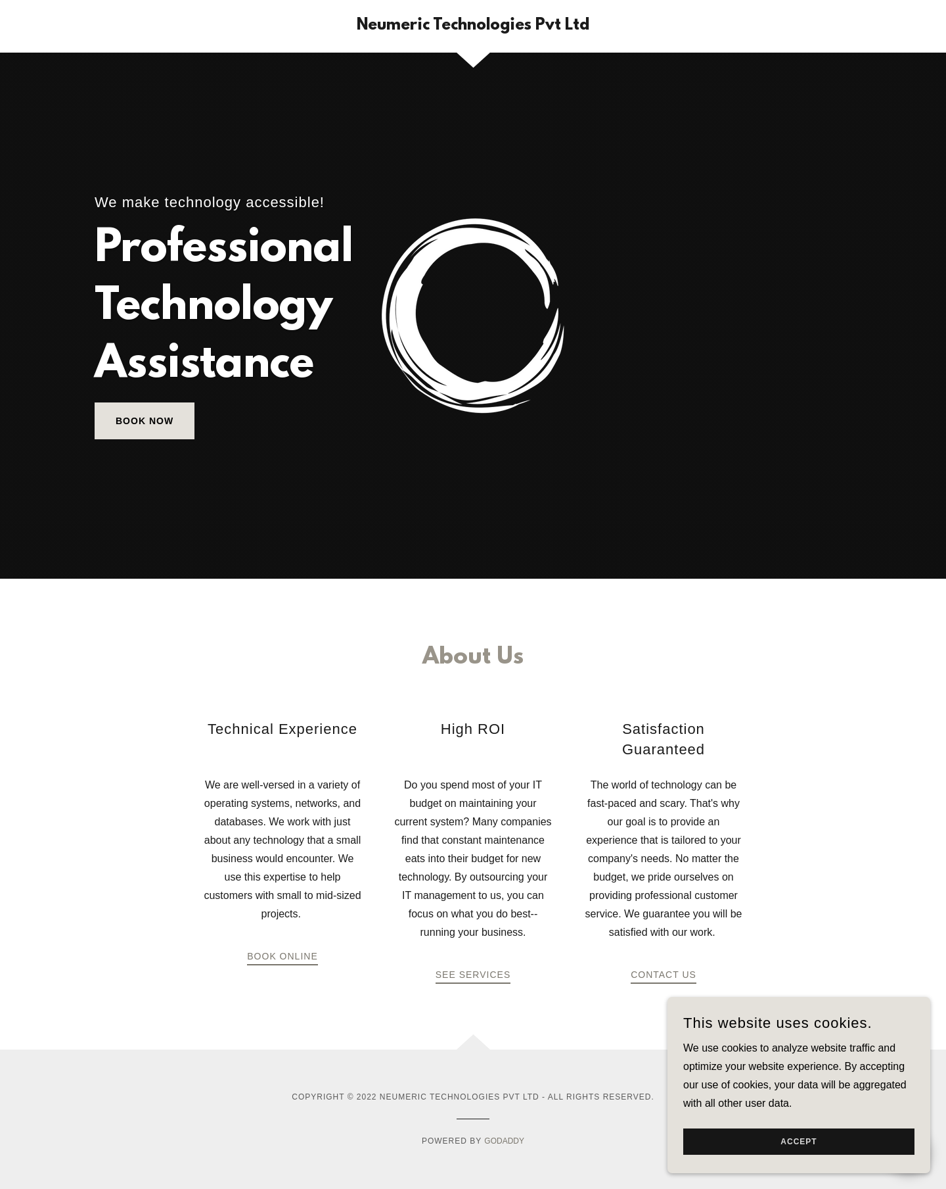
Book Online (282, 956)
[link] (473, 26)
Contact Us (663, 974)
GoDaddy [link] (504, 1141)
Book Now (144, 421)
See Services (473, 974)
